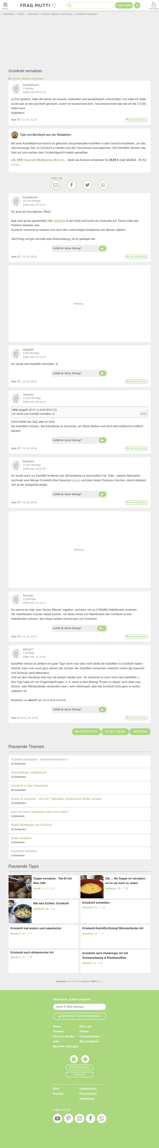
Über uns (86, 1026)
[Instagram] (79, 1119)
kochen (75, 480)
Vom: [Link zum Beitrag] (14, 119)
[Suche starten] (69, 5)
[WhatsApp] (103, 185)
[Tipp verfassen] (137, 5)
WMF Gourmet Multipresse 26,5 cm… (42, 159)
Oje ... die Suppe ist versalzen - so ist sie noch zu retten (126, 881)
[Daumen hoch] (102, 248)
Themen (58, 1031)
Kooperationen (90, 1036)
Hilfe (56, 1088)
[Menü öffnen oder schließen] (5, 5)
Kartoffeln (59, 220)
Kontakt (58, 1093)
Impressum (87, 1098)
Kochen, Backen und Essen (28, 78)
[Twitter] (87, 185)
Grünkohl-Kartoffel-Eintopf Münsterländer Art (112, 928)
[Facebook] (71, 185)
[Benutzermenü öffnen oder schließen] (153, 5)
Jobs (56, 1041)
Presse (84, 1031)
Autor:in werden (64, 1036)
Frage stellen (124, 5)
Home (57, 1026)
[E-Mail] (55, 185)
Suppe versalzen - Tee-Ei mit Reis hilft (52, 881)
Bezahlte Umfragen (66, 1046)
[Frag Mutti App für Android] (85, 1060)
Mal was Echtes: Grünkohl (51, 903)
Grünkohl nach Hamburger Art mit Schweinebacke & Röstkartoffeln (105, 955)
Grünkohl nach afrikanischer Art (32, 952)
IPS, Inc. (99, 981)
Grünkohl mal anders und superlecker (35, 928)
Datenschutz (88, 1088)
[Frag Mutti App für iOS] (74, 1060)
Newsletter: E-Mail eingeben (72, 999)
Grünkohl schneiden (96, 902)
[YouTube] (57, 1119)
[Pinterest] (68, 1119)
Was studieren (89, 1041)
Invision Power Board (74, 981)
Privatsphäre (88, 1093)
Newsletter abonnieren (79, 1016)
